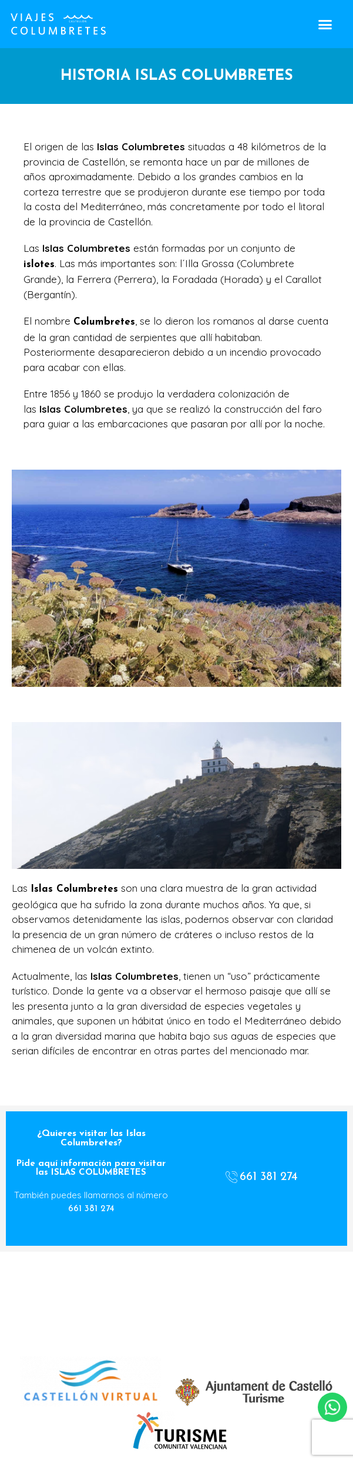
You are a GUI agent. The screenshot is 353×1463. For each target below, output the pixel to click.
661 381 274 (91, 1209)
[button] (324, 24)
